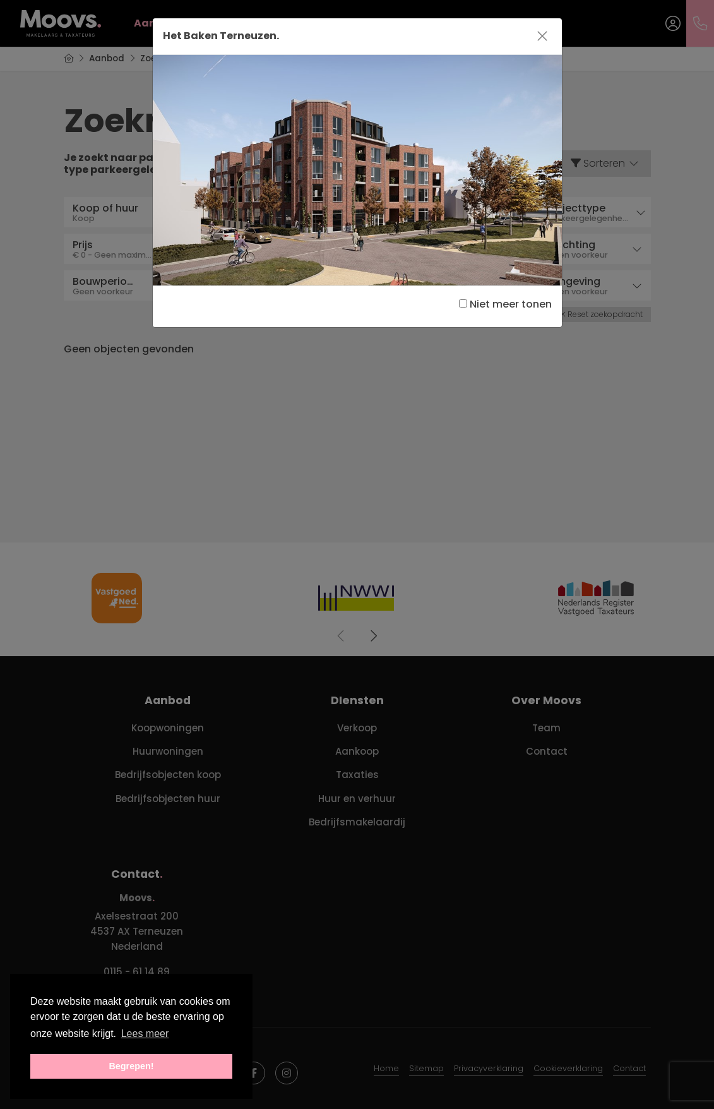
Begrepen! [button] (131, 1066)
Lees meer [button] (145, 1033)
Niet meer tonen (505, 304)
